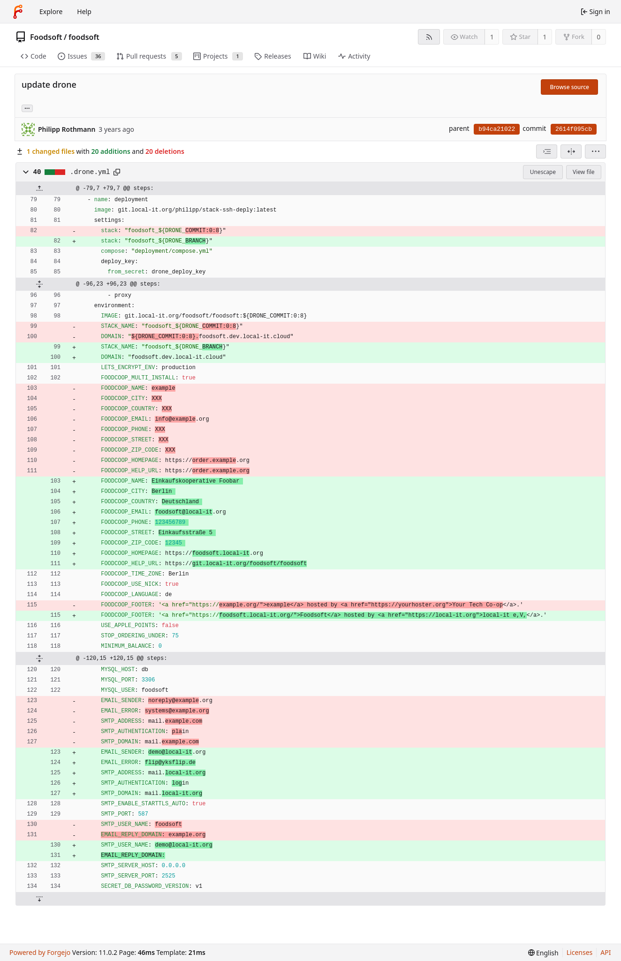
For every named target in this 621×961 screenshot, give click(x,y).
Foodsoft (46, 37)
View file (583, 172)
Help (84, 11)
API (605, 952)
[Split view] (571, 151)
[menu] (595, 151)
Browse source (569, 87)
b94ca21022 (496, 129)
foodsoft (83, 37)
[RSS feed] (429, 37)
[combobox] (546, 151)
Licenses (580, 952)
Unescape (543, 172)
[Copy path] (116, 172)
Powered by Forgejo (39, 952)
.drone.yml (90, 172)
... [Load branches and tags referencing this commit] (27, 108)
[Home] (18, 11)
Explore (50, 11)
